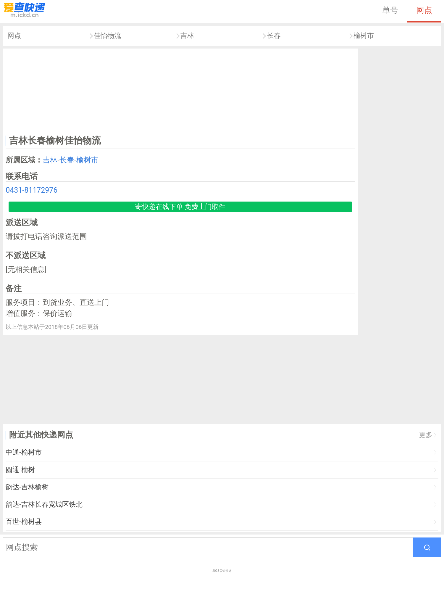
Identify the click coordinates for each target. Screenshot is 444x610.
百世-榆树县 (23, 522)
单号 (390, 10)
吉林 (187, 36)
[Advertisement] (180, 91)
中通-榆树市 (23, 452)
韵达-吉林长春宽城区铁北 (44, 504)
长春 (274, 36)
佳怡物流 (107, 36)
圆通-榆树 (20, 470)
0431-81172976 (31, 190)
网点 (424, 10)
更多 (425, 435)
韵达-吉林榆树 (27, 487)
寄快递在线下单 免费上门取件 (180, 207)
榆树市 (363, 36)
